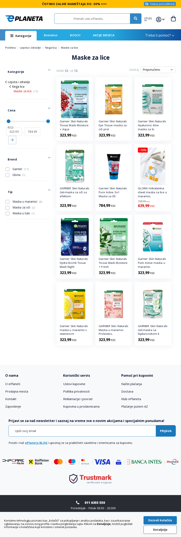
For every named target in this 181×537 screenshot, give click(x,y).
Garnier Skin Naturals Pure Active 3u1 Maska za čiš (113, 192)
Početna (10, 47)
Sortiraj (134, 70)
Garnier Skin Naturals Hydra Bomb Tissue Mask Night (74, 263)
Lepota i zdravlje (30, 47)
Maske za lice (26, 87)
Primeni (12, 130)
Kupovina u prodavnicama (81, 406)
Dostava (127, 391)
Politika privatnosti (76, 391)
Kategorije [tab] (12, 69)
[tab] (32, 375)
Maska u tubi (20, 196)
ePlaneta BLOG (36, 443)
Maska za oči (20, 190)
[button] (150, 18)
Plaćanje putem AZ (134, 406)
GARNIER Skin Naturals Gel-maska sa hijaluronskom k (152, 330)
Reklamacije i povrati (77, 399)
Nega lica (51, 47)
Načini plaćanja (131, 384)
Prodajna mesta (16, 391)
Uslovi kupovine (74, 384)
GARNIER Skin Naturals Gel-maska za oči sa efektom (74, 192)
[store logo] (24, 18)
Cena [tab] (8, 103)
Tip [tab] (7, 175)
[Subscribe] (166, 431)
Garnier (17, 155)
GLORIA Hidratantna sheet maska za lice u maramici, (152, 192)
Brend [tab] (9, 147)
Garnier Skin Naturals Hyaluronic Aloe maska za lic (152, 125)
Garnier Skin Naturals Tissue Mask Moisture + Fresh (113, 263)
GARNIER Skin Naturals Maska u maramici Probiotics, (113, 330)
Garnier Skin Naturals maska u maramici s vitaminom (74, 330)
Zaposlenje (13, 406)
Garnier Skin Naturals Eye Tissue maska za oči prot (113, 125)
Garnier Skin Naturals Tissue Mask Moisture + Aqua (74, 125)
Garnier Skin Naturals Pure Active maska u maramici (152, 263)
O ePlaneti (12, 384)
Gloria (15, 161)
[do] (32, 122)
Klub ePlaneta (131, 399)
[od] (14, 122)
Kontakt (10, 399)
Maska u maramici (24, 184)
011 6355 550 (95, 502)
